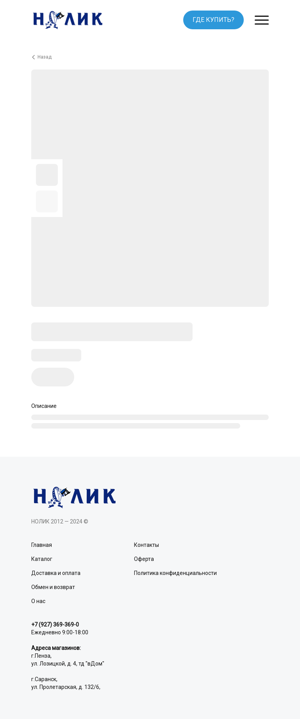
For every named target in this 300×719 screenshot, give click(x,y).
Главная (41, 545)
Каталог (41, 559)
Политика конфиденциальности (175, 573)
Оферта (144, 559)
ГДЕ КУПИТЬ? (213, 19)
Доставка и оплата (55, 573)
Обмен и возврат (53, 587)
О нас (38, 601)
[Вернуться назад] (150, 57)
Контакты (146, 545)
